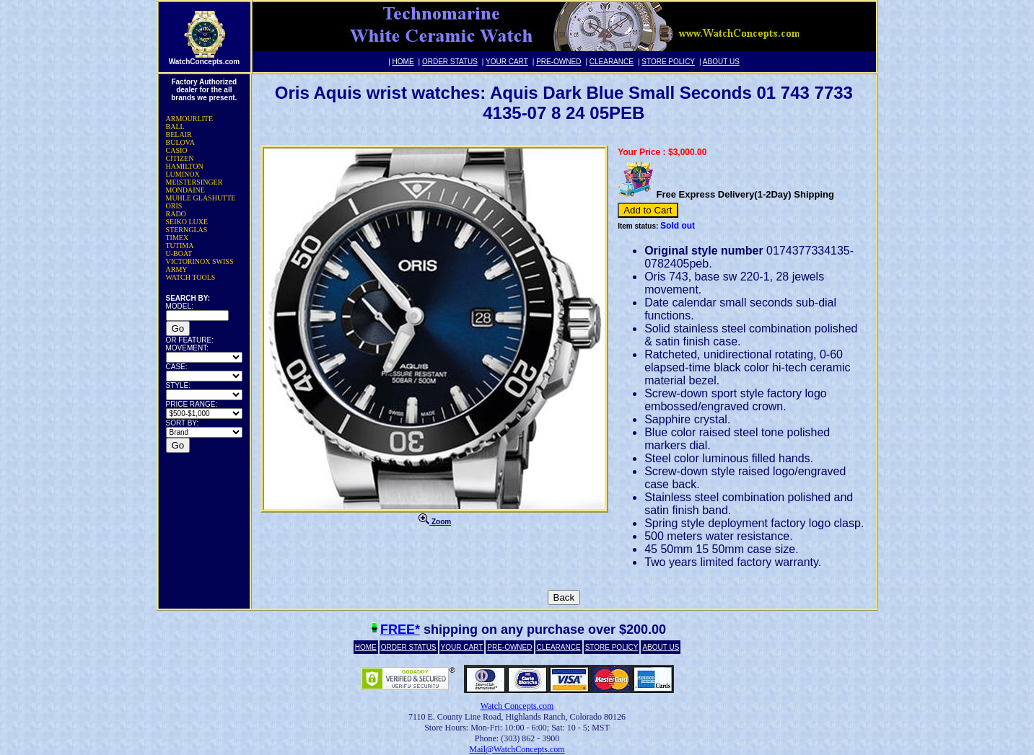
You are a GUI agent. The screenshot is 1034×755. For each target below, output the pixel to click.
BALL (175, 127)
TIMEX (177, 238)
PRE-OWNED (558, 62)
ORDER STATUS (450, 62)
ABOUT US (721, 62)
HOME (403, 62)
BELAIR (179, 134)
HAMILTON (184, 166)
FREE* (400, 629)
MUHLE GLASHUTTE (201, 198)
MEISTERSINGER (194, 182)
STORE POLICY (668, 62)
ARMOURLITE (190, 119)
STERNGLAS (187, 230)
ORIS (174, 206)
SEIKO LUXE (187, 222)
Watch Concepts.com (517, 706)
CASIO (177, 150)
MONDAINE (185, 190)
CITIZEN (180, 158)
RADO (176, 214)
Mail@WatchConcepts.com (516, 749)
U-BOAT (179, 253)
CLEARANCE (612, 62)
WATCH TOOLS (191, 277)
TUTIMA (180, 246)
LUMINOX (183, 174)
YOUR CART (507, 62)
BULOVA (180, 142)
